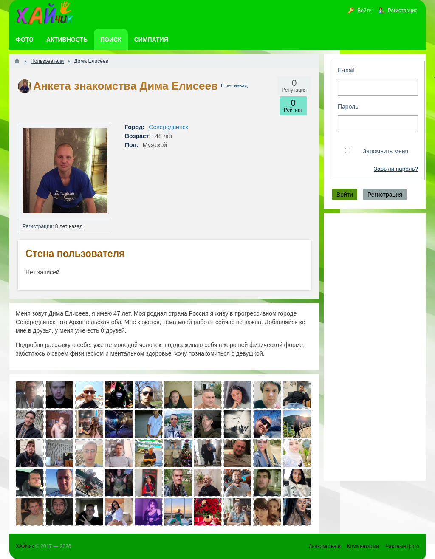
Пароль (348, 106)
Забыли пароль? (396, 169)
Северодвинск (168, 127)
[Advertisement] (374, 347)
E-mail (346, 70)
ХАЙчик (25, 546)
